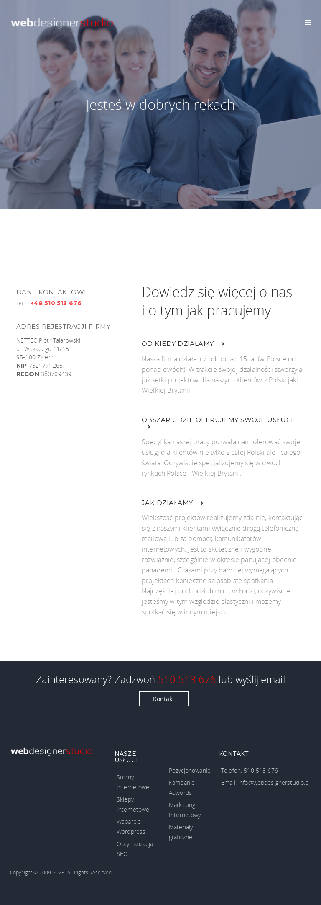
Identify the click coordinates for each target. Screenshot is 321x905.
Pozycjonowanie (190, 770)
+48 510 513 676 (56, 303)
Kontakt (164, 699)
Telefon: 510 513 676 (249, 770)
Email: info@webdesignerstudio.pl (265, 782)
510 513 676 (187, 679)
